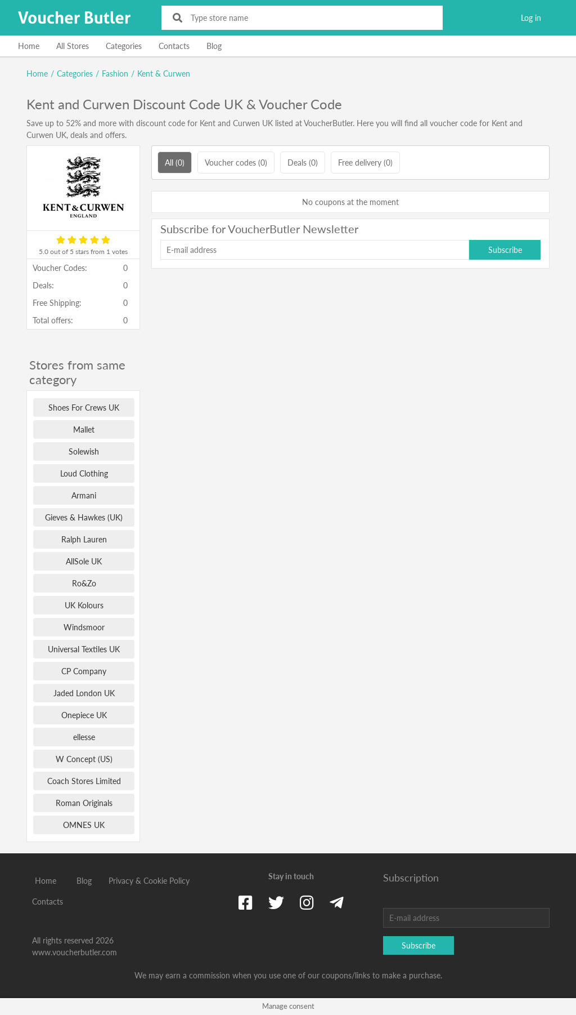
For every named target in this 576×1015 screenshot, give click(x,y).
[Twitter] (276, 902)
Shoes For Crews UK (83, 407)
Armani (83, 495)
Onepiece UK (84, 715)
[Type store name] (309, 17)
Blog (214, 46)
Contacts (174, 46)
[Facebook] (245, 902)
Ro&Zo (84, 583)
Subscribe (505, 250)
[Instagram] (307, 902)
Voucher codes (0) (236, 162)
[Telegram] (337, 902)
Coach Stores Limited (84, 781)
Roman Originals (84, 803)
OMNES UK (84, 825)
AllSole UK (84, 561)
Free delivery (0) (365, 162)
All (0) (174, 162)
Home (28, 46)
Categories (124, 46)
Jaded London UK (84, 693)
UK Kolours (84, 605)
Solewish (84, 451)
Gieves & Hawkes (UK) (84, 517)
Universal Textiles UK (84, 649)
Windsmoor (84, 627)
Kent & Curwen (163, 73)
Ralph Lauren (84, 539)
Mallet (83, 429)
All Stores (72, 46)
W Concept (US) (84, 759)
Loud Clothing (84, 473)
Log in (531, 18)
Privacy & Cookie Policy (149, 880)
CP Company (83, 671)
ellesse (84, 737)
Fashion (115, 73)
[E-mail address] (314, 250)
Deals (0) (302, 162)
